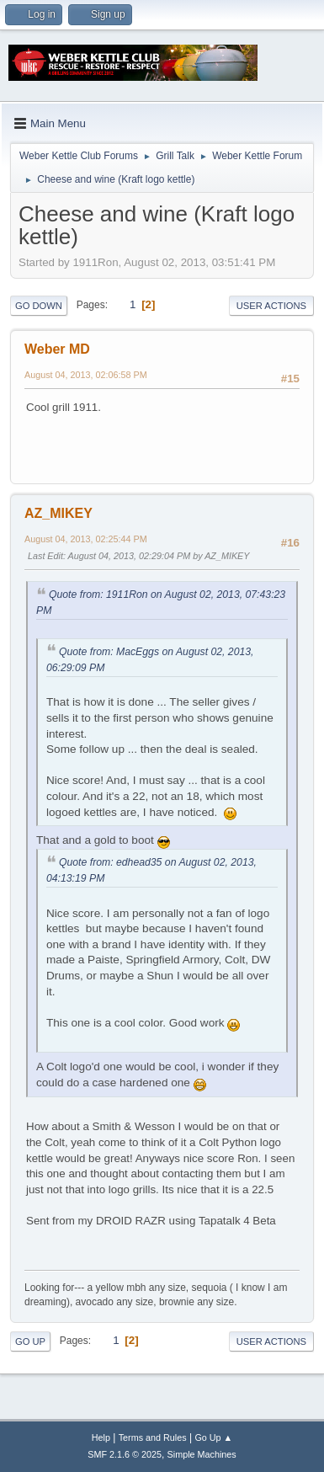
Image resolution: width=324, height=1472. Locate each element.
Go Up (30, 1341)
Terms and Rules (153, 1437)
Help (101, 1437)
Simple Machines (201, 1454)
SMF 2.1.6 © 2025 (125, 1454)
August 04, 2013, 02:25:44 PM (85, 539)
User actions (271, 306)
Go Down (38, 306)
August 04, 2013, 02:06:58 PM (85, 375)
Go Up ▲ (213, 1437)
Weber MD (57, 349)
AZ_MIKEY (58, 513)
